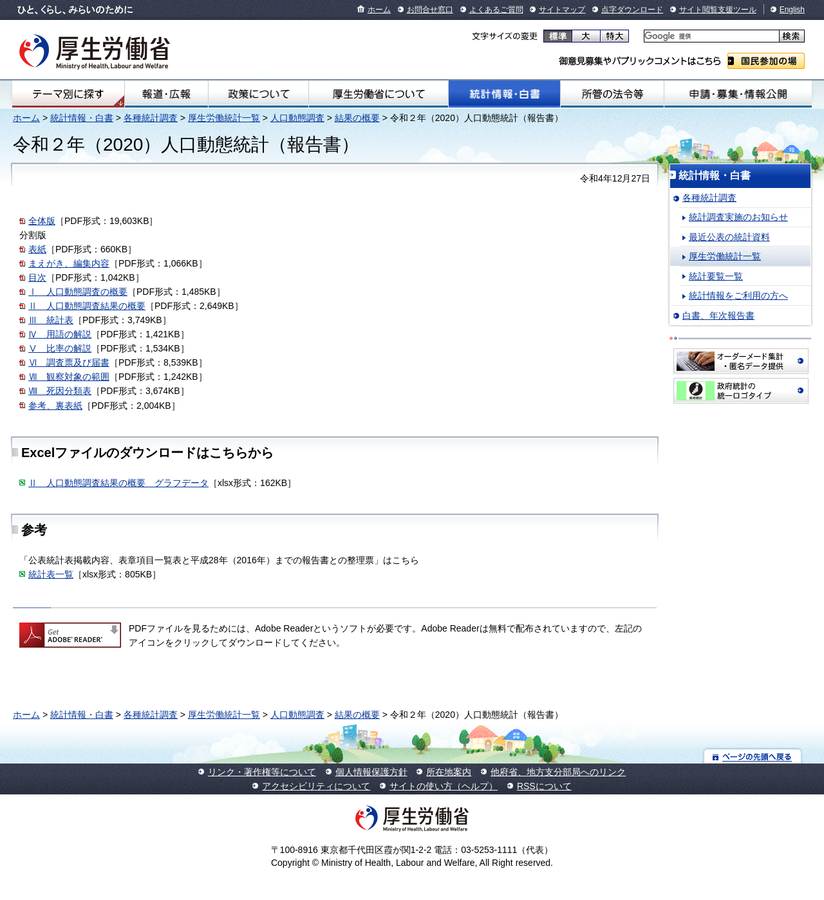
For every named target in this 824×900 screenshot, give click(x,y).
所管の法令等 (612, 94)
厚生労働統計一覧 (224, 118)
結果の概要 (357, 118)
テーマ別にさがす (68, 94)
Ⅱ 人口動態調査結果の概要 (86, 306)
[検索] (710, 36)
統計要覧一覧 (716, 276)
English (792, 9)
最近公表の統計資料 (729, 237)
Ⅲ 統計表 (50, 320)
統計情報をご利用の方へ (738, 295)
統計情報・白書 (504, 94)
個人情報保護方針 (371, 772)
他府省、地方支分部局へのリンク (558, 772)
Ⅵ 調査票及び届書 (68, 362)
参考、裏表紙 (55, 405)
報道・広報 (166, 94)
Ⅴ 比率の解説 (59, 348)
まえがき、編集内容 (68, 263)
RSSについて (544, 786)
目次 (37, 277)
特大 (614, 36)
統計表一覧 (50, 574)
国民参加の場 (766, 61)
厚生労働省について (378, 94)
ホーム (379, 9)
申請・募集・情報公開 (738, 94)
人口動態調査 (297, 118)
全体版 (41, 221)
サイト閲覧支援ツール (717, 9)
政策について (258, 94)
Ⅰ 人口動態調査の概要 (77, 291)
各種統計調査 (151, 118)
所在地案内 (448, 772)
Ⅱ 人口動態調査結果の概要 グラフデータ (118, 483)
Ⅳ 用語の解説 (59, 334)
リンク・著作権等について (262, 772)
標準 (558, 36)
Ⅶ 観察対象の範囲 (68, 376)
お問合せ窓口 (430, 9)
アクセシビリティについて (316, 786)
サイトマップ (562, 9)
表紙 (37, 249)
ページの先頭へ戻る (753, 756)
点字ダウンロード (632, 9)
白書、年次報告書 (718, 315)
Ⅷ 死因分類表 (59, 391)
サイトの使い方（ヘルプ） (443, 786)
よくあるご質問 (496, 9)
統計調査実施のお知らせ (738, 217)
